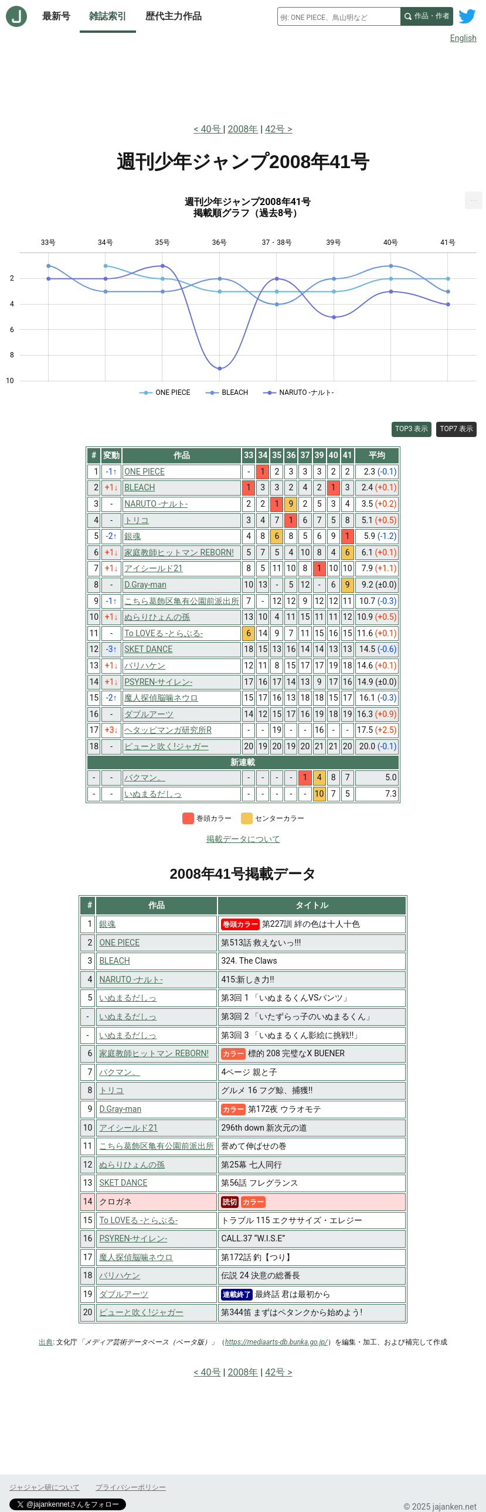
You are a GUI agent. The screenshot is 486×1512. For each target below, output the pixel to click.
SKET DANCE (123, 1182)
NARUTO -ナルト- (130, 979)
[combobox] (338, 16)
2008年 (242, 129)
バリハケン (119, 1275)
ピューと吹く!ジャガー (141, 1312)
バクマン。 (119, 1072)
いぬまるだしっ (128, 997)
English (463, 38)
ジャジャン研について (44, 1487)
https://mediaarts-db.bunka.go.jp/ (276, 1342)
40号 (212, 129)
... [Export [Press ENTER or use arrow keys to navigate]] (474, 197)
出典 (46, 1342)
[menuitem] (473, 200)
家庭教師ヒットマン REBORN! (154, 1053)
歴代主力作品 (173, 16)
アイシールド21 (128, 1127)
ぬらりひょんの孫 (132, 1164)
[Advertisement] (243, 81)
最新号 (56, 16)
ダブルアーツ (123, 1294)
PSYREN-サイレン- (133, 1238)
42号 (275, 129)
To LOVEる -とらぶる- (138, 1220)
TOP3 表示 (412, 429)
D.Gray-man (120, 1109)
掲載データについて (243, 839)
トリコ (111, 1090)
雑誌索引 (108, 16)
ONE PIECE (119, 942)
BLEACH (114, 960)
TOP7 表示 (456, 429)
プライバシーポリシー (131, 1487)
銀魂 (107, 924)
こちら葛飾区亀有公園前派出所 (156, 1146)
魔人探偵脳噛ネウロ (136, 1257)
